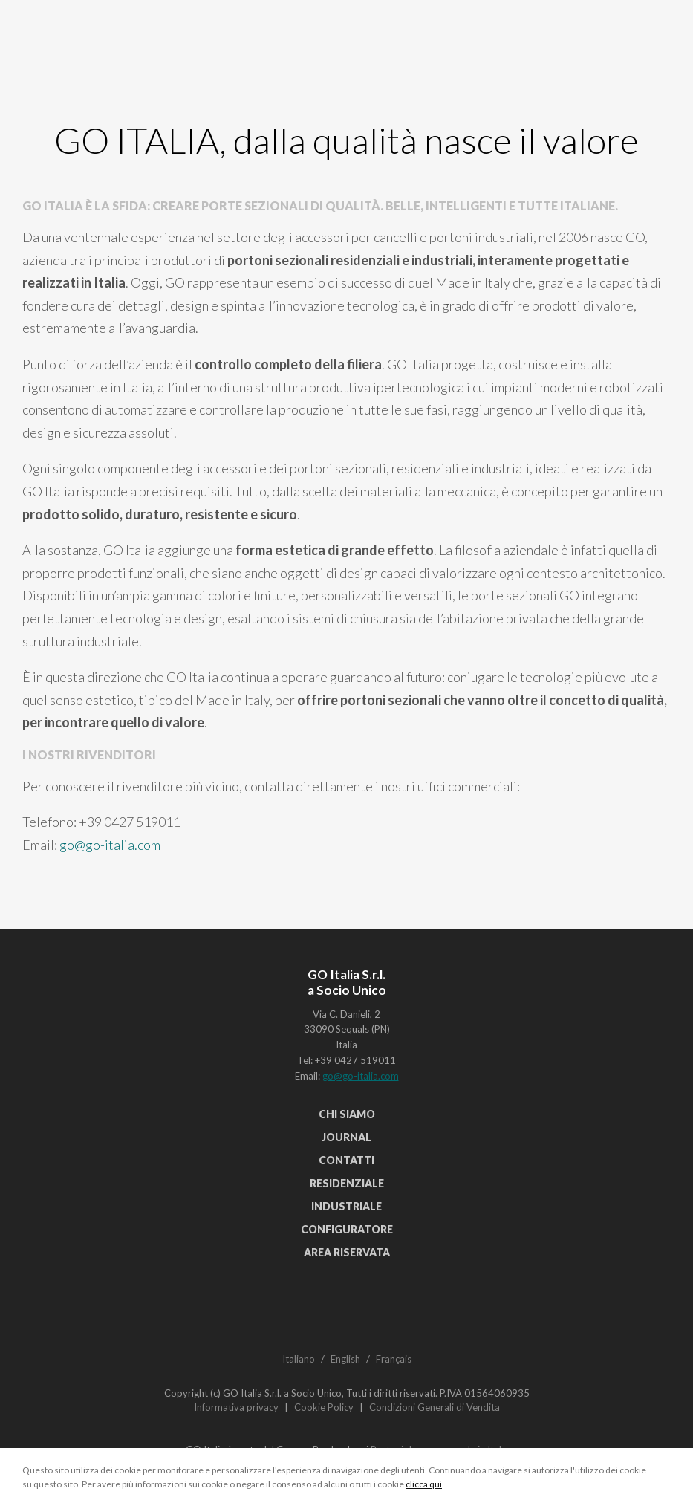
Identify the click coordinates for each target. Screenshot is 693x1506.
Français (393, 1359)
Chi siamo (347, 1114)
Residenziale (347, 1183)
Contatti (346, 1160)
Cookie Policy (324, 1407)
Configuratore (347, 1229)
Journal (346, 1137)
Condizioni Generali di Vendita (434, 1407)
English (345, 1359)
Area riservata (347, 1252)
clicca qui (424, 1484)
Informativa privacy (236, 1407)
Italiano (298, 1359)
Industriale (346, 1206)
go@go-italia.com (109, 845)
